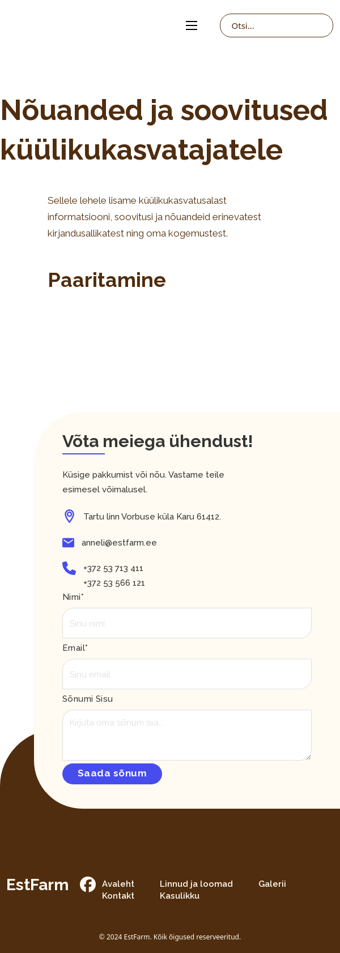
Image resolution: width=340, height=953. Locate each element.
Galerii (272, 884)
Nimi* (73, 597)
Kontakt (118, 896)
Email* (75, 648)
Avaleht (118, 884)
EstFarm (37, 885)
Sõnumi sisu (87, 699)
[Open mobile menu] (191, 25)
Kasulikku (179, 896)
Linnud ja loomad (196, 884)
